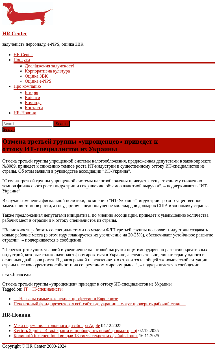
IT (25, 289)
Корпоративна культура (47, 71)
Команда (33, 102)
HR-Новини (25, 112)
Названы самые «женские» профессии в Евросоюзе (66, 298)
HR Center (14, 33)
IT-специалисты (47, 289)
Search (62, 124)
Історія (31, 92)
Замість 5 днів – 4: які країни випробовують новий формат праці (75, 330)
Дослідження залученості (49, 65)
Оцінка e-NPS (38, 81)
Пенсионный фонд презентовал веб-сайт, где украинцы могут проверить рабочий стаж (100, 303)
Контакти (34, 107)
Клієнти (32, 97)
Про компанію (27, 86)
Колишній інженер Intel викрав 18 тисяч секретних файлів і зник (76, 335)
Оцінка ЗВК (36, 76)
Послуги (22, 59)
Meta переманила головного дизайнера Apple (57, 325)
